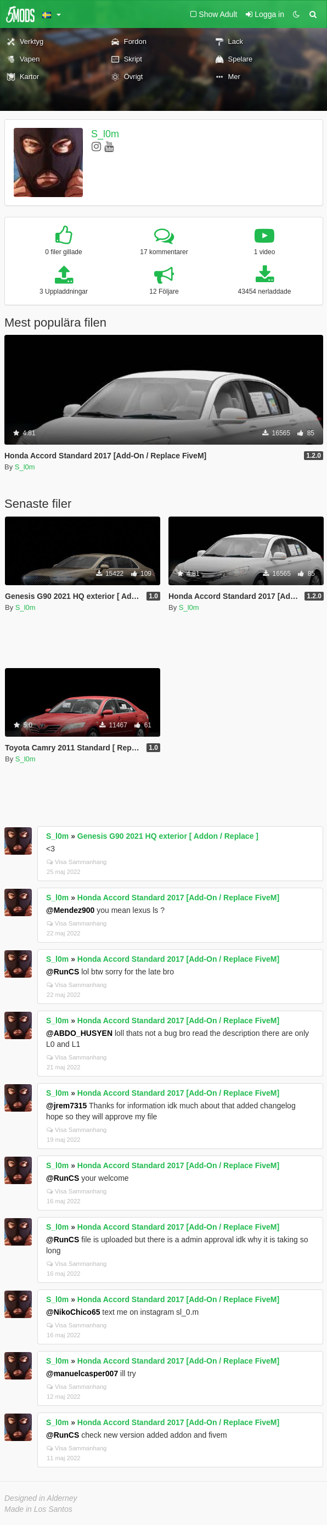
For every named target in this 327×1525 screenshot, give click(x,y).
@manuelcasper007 (82, 1373)
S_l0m (105, 133)
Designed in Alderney (40, 1498)
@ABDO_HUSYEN (79, 1033)
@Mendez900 (70, 910)
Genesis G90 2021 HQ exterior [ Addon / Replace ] (167, 836)
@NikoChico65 (73, 1312)
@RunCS (62, 971)
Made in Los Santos (38, 1509)
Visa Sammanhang (76, 862)
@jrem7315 (66, 1105)
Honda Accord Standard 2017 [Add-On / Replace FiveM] (178, 897)
